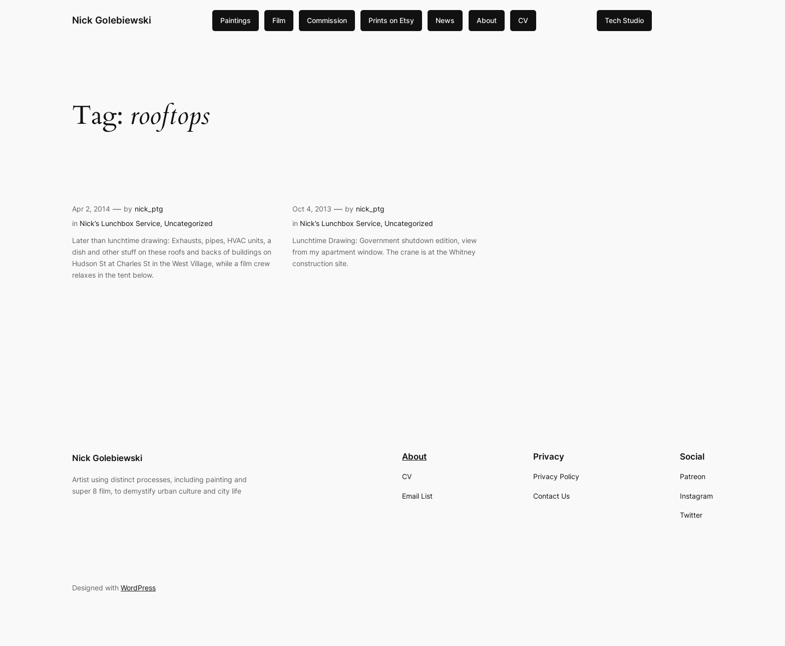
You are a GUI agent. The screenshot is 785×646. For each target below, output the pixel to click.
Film (278, 20)
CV (523, 20)
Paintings (235, 20)
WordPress (138, 587)
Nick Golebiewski (111, 20)
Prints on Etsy (391, 20)
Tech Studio (624, 20)
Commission (327, 20)
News (445, 20)
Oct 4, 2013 (311, 208)
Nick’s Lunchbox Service (120, 223)
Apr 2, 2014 (91, 208)
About (487, 20)
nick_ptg (149, 208)
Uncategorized (188, 223)
